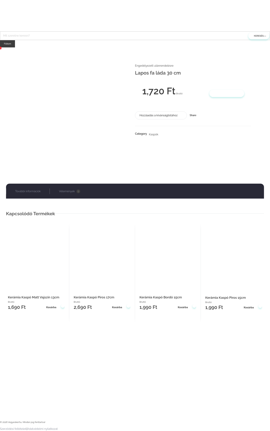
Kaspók (153, 134)
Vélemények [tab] (69, 191)
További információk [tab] (28, 191)
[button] (160, 115)
